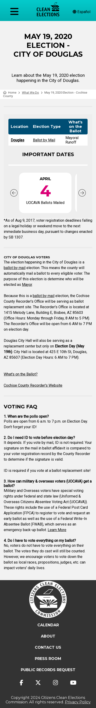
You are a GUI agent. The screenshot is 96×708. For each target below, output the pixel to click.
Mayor (27, 284)
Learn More (57, 530)
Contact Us (48, 647)
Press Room (48, 658)
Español (81, 12)
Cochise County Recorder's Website (33, 385)
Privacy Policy (78, 702)
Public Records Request (48, 670)
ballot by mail (14, 268)
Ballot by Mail (44, 140)
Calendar (48, 625)
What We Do (30, 92)
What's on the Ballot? (21, 374)
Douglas (17, 140)
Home (9, 92)
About (48, 636)
